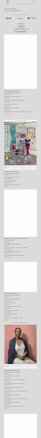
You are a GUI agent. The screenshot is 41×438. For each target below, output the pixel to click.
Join (24, 1)
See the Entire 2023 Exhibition (20, 31)
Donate (33, 1)
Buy (16, 1)
